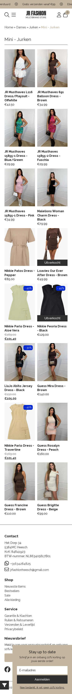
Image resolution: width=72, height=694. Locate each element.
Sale (7, 595)
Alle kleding (12, 600)
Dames (21, 27)
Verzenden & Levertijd (19, 624)
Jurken (33, 27)
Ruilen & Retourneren (18, 620)
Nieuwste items (15, 586)
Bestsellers (12, 591)
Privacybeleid (13, 629)
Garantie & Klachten (18, 616)
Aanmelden (42, 679)
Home (8, 27)
